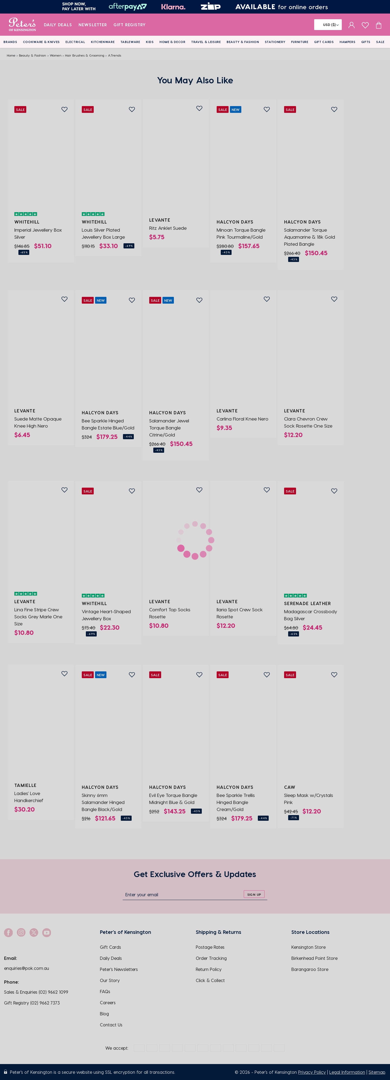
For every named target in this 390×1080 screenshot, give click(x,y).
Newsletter (93, 24)
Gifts (365, 42)
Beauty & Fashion (243, 42)
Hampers (348, 42)
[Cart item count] (379, 25)
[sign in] (352, 24)
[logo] (22, 25)
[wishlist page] (365, 24)
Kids (150, 42)
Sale (380, 42)
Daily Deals (58, 24)
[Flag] (328, 24)
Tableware (130, 42)
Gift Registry (129, 24)
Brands (10, 42)
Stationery (275, 42)
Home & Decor (173, 42)
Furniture (299, 42)
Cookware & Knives (41, 42)
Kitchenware (103, 42)
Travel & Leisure (206, 42)
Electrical (75, 42)
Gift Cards (324, 42)
